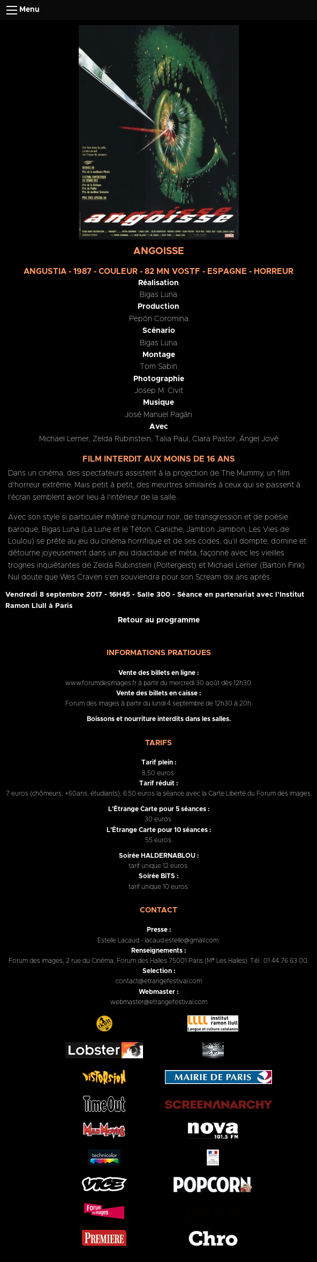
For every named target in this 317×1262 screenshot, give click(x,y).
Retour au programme (159, 620)
